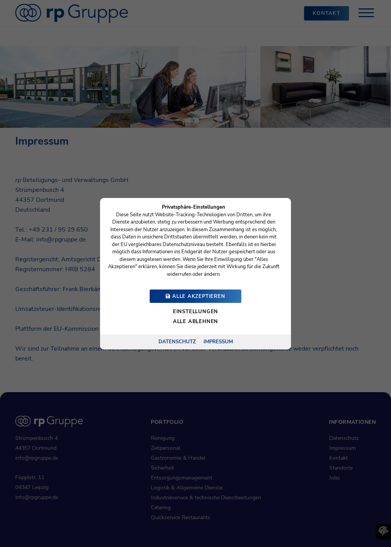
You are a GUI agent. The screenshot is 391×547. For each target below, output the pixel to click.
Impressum (218, 341)
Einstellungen (195, 311)
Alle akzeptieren (195, 296)
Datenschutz (177, 341)
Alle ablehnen (195, 321)
